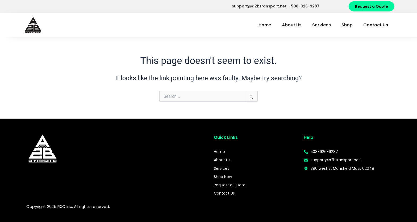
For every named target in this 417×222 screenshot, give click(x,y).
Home (264, 25)
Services (321, 25)
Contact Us (375, 25)
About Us (292, 25)
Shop (347, 25)
